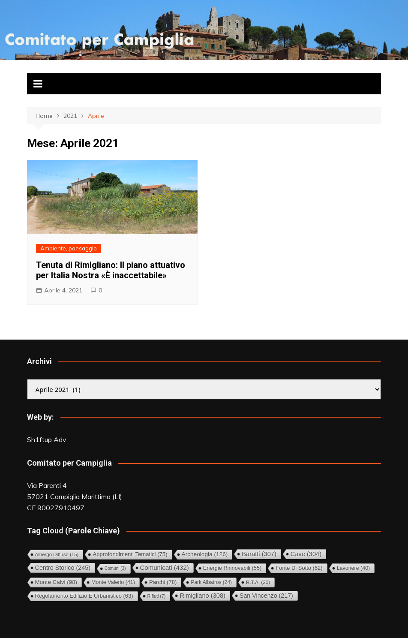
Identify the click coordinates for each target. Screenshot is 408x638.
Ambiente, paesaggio (68, 248)
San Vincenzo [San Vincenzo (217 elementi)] (266, 595)
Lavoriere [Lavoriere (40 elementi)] (353, 568)
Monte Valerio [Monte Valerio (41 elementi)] (113, 582)
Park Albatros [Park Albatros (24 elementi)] (211, 582)
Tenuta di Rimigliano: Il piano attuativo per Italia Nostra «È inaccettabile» (110, 270)
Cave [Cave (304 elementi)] (306, 554)
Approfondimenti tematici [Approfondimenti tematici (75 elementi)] (130, 554)
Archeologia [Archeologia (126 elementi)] (205, 554)
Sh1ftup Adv (46, 439)
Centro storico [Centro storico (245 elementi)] (62, 567)
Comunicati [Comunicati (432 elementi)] (164, 567)
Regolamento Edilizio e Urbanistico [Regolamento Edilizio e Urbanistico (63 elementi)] (84, 596)
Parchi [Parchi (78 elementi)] (163, 582)
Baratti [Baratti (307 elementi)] (259, 554)
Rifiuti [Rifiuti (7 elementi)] (156, 596)
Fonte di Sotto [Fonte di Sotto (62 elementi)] (299, 568)
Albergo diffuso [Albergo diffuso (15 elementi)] (57, 554)
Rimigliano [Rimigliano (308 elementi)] (202, 595)
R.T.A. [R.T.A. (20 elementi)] (258, 582)
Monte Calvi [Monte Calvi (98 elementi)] (56, 582)
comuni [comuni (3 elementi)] (115, 568)
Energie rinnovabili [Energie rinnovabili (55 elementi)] (232, 568)
